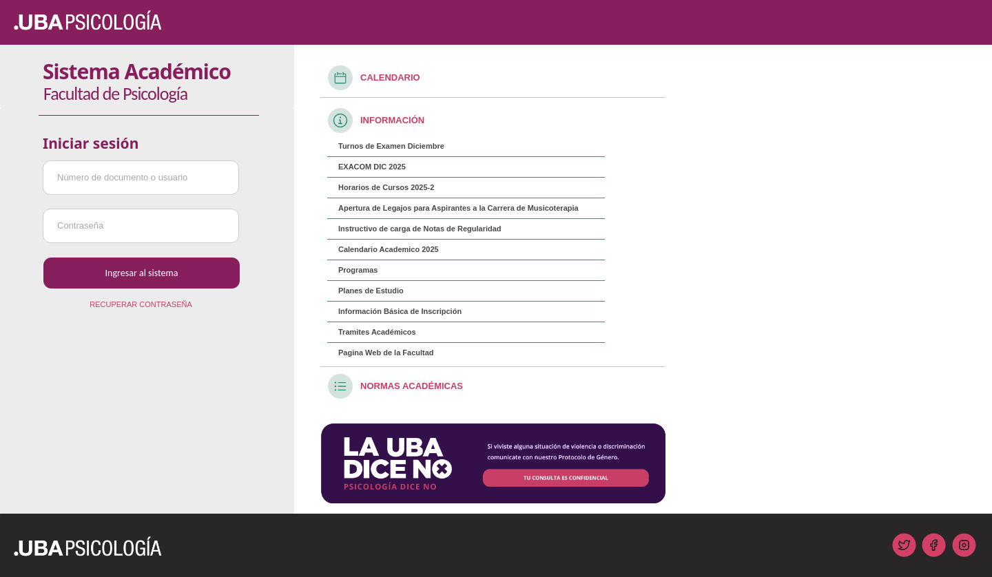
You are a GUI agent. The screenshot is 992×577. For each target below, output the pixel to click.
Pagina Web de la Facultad (386, 352)
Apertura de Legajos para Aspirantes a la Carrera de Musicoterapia (458, 208)
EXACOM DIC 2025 (372, 166)
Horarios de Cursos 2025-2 (386, 187)
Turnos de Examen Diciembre (391, 146)
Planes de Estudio (371, 290)
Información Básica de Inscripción (400, 311)
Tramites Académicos (377, 332)
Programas (358, 270)
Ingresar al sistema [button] (141, 273)
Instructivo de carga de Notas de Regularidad (420, 228)
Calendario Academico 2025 (388, 249)
